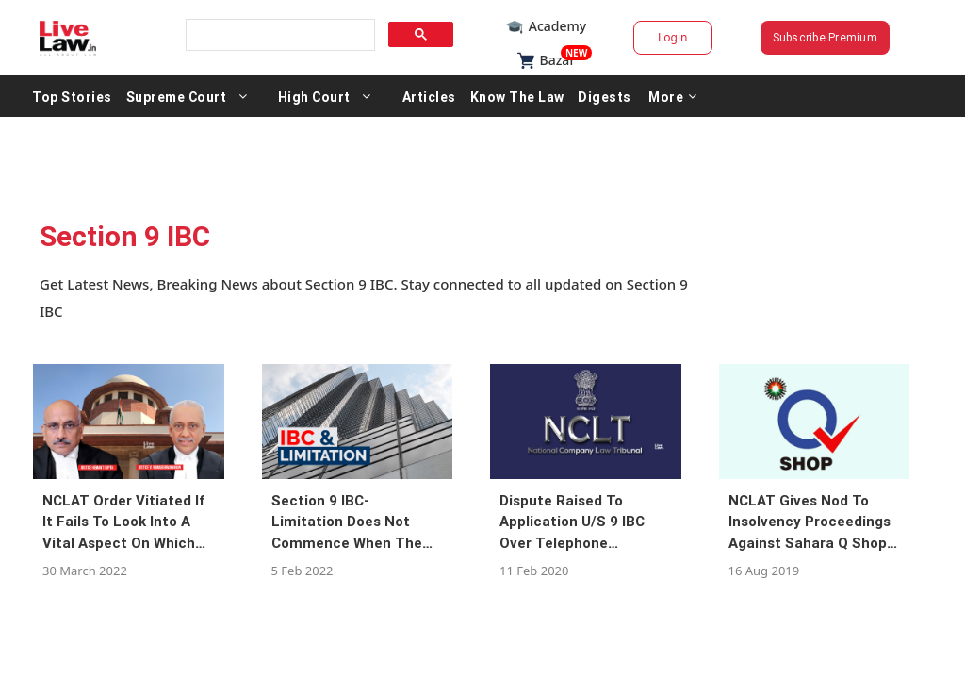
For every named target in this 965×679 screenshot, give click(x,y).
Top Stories (152, 96)
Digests (684, 96)
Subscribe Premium (775, 37)
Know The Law (597, 96)
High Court (394, 96)
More (752, 96)
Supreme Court (256, 96)
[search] (305, 35)
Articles (509, 96)
